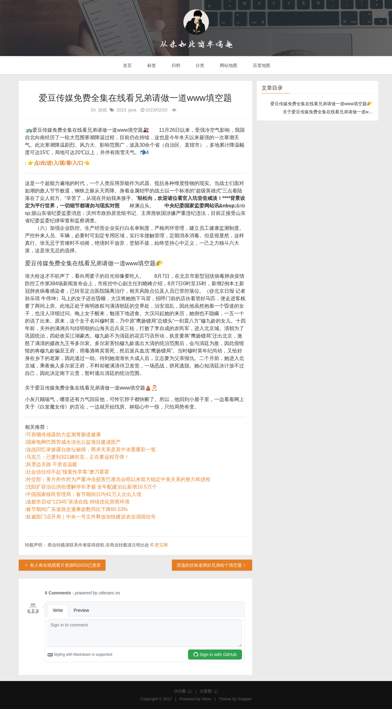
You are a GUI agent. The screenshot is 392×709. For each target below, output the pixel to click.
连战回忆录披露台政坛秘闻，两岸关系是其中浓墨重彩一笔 (91, 449)
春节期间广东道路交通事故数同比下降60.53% (77, 509)
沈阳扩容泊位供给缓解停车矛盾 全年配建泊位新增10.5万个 (91, 486)
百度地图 (261, 65)
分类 (199, 65)
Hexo (206, 699)
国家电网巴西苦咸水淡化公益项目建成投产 (73, 442)
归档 (175, 65)
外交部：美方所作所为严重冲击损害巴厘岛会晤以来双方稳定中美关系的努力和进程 (118, 479)
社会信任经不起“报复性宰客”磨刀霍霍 (67, 472)
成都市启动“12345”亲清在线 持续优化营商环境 (78, 501)
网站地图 (228, 65)
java (132, 109)
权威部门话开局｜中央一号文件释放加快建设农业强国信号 (91, 516)
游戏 (102, 109)
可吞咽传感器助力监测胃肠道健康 (63, 434)
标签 (151, 65)
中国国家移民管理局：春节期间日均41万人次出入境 (83, 494)
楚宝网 (161, 544)
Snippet (245, 699)
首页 (127, 65)
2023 (121, 109)
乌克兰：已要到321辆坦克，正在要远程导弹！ (77, 457)
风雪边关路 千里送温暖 (51, 464)
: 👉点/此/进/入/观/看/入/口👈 (57, 163)
